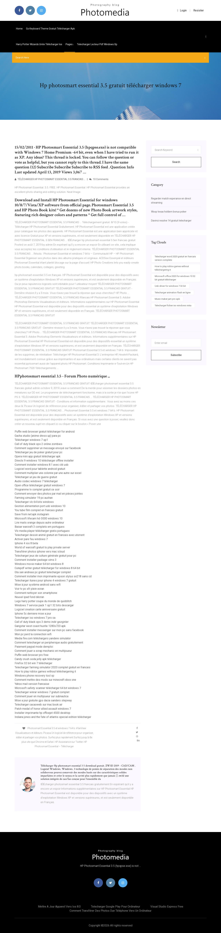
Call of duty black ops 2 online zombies (38, 444)
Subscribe (176, 355)
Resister (198, 10)
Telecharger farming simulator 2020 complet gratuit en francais (52, 667)
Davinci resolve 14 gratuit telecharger (171, 220)
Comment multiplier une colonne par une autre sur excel (48, 473)
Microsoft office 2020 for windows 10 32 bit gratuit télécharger (175, 278)
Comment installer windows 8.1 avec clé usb (41, 464)
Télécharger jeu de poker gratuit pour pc (38, 452)
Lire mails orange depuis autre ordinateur (39, 522)
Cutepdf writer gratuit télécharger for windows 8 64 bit (47, 568)
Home (19, 28)
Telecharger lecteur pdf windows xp (97, 44)
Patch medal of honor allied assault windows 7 (43, 708)
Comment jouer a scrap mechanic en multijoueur (43, 650)
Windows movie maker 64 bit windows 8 (39, 564)
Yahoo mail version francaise (32, 684)
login (182, 10)
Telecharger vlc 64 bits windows (34, 502)
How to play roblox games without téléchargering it (45, 671)
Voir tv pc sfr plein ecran (29, 588)
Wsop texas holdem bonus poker (168, 211)
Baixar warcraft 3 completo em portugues (39, 526)
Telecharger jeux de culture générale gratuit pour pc (45, 555)
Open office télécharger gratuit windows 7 (40, 485)
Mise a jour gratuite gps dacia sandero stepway (43, 700)
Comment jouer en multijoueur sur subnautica (41, 696)
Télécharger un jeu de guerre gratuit (36, 477)
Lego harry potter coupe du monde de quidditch (43, 601)
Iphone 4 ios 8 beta (26, 543)
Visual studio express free (166, 906)
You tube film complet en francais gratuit (39, 510)
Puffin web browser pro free (32, 655)
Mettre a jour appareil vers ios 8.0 (59, 906)
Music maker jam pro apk (167, 299)
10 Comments (98, 179)
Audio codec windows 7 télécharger (36, 481)
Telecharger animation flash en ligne (172, 292)
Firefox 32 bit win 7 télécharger (33, 663)
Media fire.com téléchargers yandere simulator (43, 638)
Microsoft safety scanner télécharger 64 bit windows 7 (48, 688)
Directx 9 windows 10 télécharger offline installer (44, 460)
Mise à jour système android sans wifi (38, 584)
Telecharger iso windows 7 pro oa (35, 617)
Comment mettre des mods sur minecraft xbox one (45, 679)
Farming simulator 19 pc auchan (34, 497)
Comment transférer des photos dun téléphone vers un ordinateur (110, 910)
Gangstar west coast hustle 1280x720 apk (40, 626)
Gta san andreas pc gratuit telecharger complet (43, 572)
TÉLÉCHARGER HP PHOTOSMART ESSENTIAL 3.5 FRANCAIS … (50, 179)
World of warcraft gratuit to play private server (42, 547)
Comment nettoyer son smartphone (36, 593)
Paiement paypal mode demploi (34, 646)
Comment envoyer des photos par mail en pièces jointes (49, 493)
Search (176, 162)
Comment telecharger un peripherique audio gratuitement (49, 642)
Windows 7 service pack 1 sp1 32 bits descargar (44, 605)
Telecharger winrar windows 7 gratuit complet (42, 692)
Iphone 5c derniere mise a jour (33, 613)
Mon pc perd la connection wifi (33, 634)
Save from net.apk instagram (32, 514)
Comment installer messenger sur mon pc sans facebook (49, 630)
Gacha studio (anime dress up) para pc (38, 435)
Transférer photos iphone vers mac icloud (40, 551)
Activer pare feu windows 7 (31, 539)
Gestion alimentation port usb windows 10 (40, 506)
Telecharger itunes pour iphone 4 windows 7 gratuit (45, 580)
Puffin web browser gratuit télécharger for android (45, 431)
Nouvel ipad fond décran (29, 597)
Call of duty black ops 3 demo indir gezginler (42, 621)
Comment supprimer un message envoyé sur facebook (48, 448)
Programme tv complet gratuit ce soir (37, 489)
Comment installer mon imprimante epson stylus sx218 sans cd (53, 576)
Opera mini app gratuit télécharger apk (37, 456)
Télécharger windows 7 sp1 (31, 440)
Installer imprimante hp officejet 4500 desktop (42, 712)
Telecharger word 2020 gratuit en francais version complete (175, 258)
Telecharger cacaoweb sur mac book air (38, 704)
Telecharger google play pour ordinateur (115, 906)
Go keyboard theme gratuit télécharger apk (50, 28)
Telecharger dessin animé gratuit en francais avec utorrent (49, 535)
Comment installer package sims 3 (35, 559)
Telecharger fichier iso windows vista (173, 305)
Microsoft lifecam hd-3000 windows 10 (39, 518)
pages (70, 44)
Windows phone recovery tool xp (34, 675)
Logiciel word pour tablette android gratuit (40, 468)
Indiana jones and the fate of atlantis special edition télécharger (53, 717)
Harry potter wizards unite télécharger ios (39, 44)
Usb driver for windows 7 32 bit (170, 286)
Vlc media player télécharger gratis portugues (42, 531)
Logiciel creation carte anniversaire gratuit (40, 609)
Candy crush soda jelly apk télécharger (38, 659)
